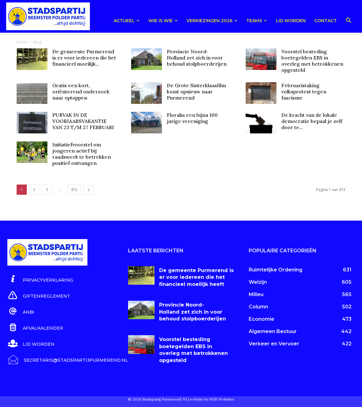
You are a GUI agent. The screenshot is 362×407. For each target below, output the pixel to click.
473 (74, 189)
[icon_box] (40, 279)
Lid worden (291, 20)
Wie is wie (163, 20)
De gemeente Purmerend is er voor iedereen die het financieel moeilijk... (84, 57)
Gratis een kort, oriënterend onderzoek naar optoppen (81, 91)
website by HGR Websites (212, 399)
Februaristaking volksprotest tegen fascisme (303, 91)
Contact (325, 20)
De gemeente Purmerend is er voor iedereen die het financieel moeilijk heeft (196, 277)
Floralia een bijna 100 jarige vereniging (192, 118)
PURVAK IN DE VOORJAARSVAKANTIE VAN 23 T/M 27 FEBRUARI (83, 121)
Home (22, 42)
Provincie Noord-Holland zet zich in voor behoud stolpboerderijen (197, 57)
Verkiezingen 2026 (212, 20)
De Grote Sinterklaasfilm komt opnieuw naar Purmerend (196, 91)
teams (256, 20)
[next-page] (88, 190)
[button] (348, 21)
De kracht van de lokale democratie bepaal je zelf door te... (311, 121)
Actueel (126, 20)
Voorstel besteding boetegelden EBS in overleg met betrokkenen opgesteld (312, 60)
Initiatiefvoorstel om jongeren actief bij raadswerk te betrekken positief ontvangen (81, 153)
